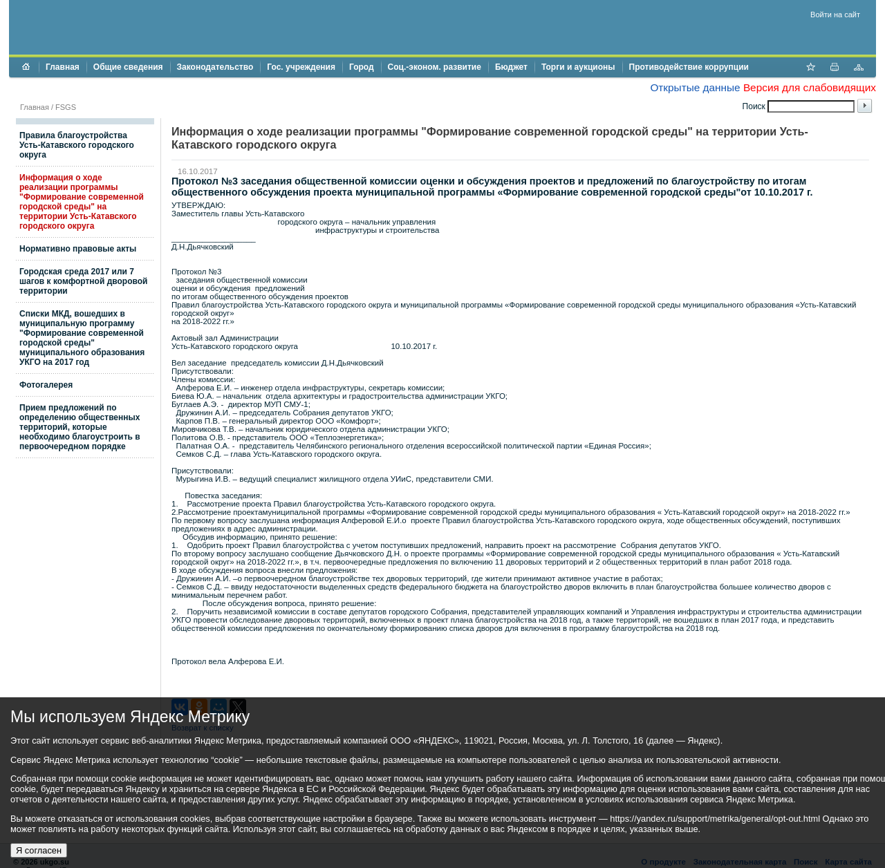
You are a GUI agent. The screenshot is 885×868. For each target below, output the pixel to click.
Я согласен (39, 850)
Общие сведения (128, 67)
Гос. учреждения (301, 67)
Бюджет (511, 67)
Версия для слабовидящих (809, 87)
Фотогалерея (46, 385)
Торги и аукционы (578, 67)
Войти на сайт (835, 14)
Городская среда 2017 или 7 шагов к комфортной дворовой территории (83, 281)
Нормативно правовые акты (77, 249)
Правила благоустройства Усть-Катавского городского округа (76, 145)
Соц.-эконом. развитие (434, 67)
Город (361, 67)
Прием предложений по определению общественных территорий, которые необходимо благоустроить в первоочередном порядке (79, 427)
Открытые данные (695, 87)
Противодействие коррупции (689, 67)
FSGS (65, 107)
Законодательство (215, 67)
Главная (63, 67)
